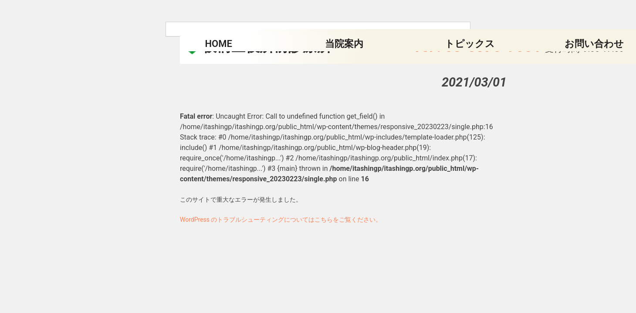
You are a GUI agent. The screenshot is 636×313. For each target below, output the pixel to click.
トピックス (470, 43)
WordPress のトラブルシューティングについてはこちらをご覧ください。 (281, 219)
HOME (218, 43)
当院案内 (344, 43)
